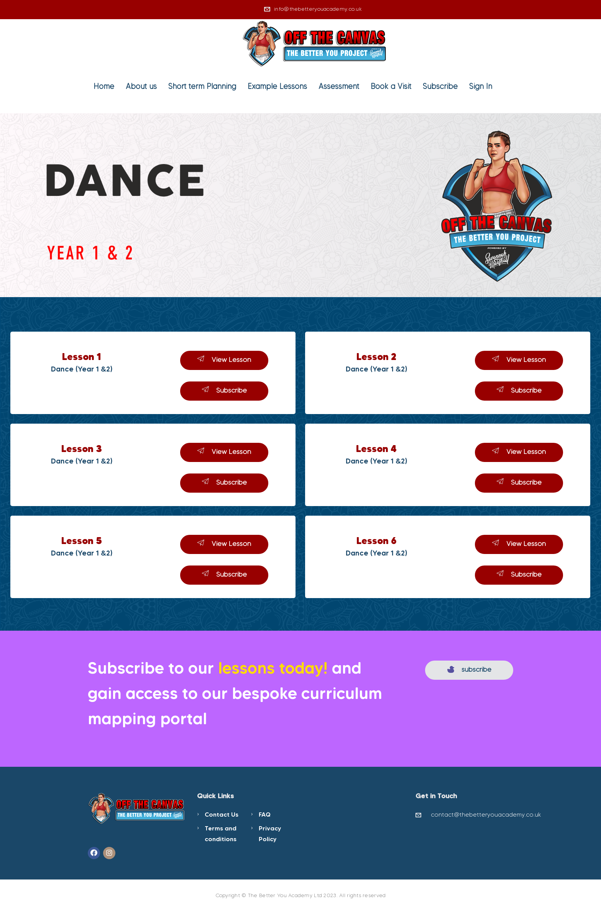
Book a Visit (391, 86)
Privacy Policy (270, 833)
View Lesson (224, 359)
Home (104, 86)
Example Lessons (277, 86)
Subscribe (440, 86)
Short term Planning (202, 86)
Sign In (480, 86)
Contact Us (221, 814)
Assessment (339, 86)
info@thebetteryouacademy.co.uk (318, 9)
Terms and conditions (220, 833)
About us (141, 86)
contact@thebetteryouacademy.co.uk (486, 814)
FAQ (265, 814)
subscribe (469, 669)
